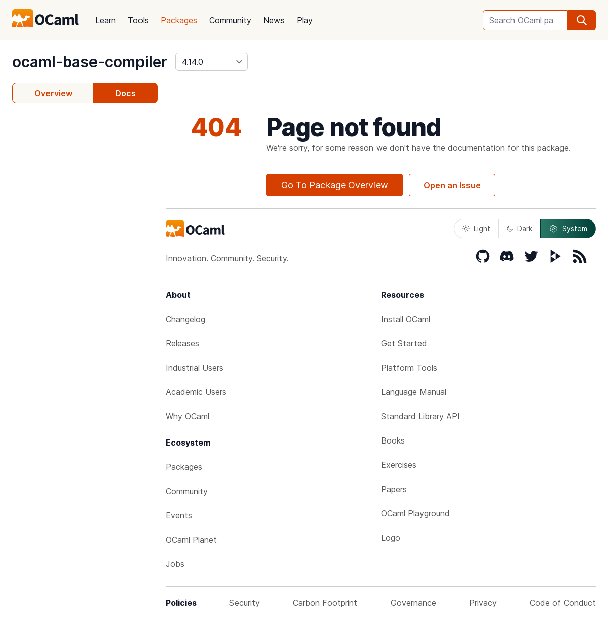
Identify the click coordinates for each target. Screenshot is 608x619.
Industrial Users (194, 368)
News (274, 20)
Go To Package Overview (334, 185)
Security (244, 603)
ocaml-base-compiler (89, 62)
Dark (519, 228)
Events (179, 515)
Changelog (185, 319)
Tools (138, 20)
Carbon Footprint (325, 603)
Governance (413, 603)
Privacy (483, 603)
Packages (179, 20)
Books (393, 440)
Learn (105, 20)
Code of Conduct (563, 603)
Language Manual (413, 392)
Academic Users (196, 392)
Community (230, 20)
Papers (394, 489)
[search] (582, 20)
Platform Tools (409, 368)
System (568, 228)
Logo (390, 538)
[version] (211, 62)
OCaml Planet (191, 540)
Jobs (175, 564)
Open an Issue (452, 185)
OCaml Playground (415, 513)
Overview (53, 93)
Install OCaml (405, 319)
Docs (125, 93)
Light (476, 228)
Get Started (404, 343)
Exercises (398, 465)
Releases (182, 343)
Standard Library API (420, 416)
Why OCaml (187, 416)
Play (305, 20)
